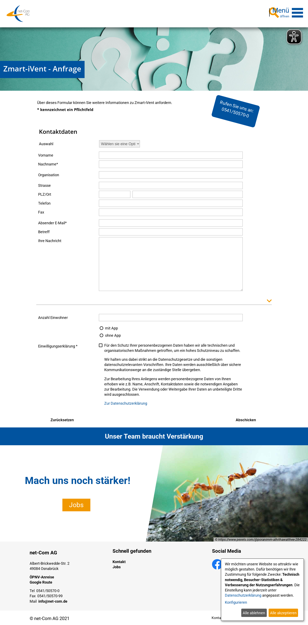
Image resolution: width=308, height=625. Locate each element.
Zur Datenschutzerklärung (125, 401)
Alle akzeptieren (283, 613)
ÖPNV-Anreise (42, 575)
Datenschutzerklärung (243, 595)
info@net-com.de (52, 599)
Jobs (76, 503)
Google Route (41, 580)
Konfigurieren (236, 602)
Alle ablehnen (254, 613)
